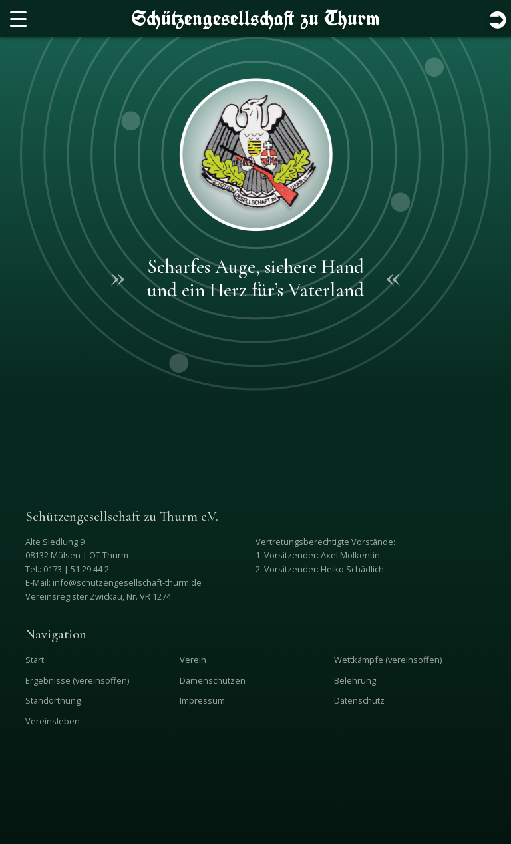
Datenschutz (359, 700)
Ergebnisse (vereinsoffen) (77, 680)
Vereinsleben (52, 721)
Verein (193, 660)
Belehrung (355, 680)
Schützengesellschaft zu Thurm (256, 18)
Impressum (202, 700)
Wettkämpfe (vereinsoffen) (388, 660)
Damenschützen (213, 680)
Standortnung (53, 700)
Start (34, 660)
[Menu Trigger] (18, 18)
